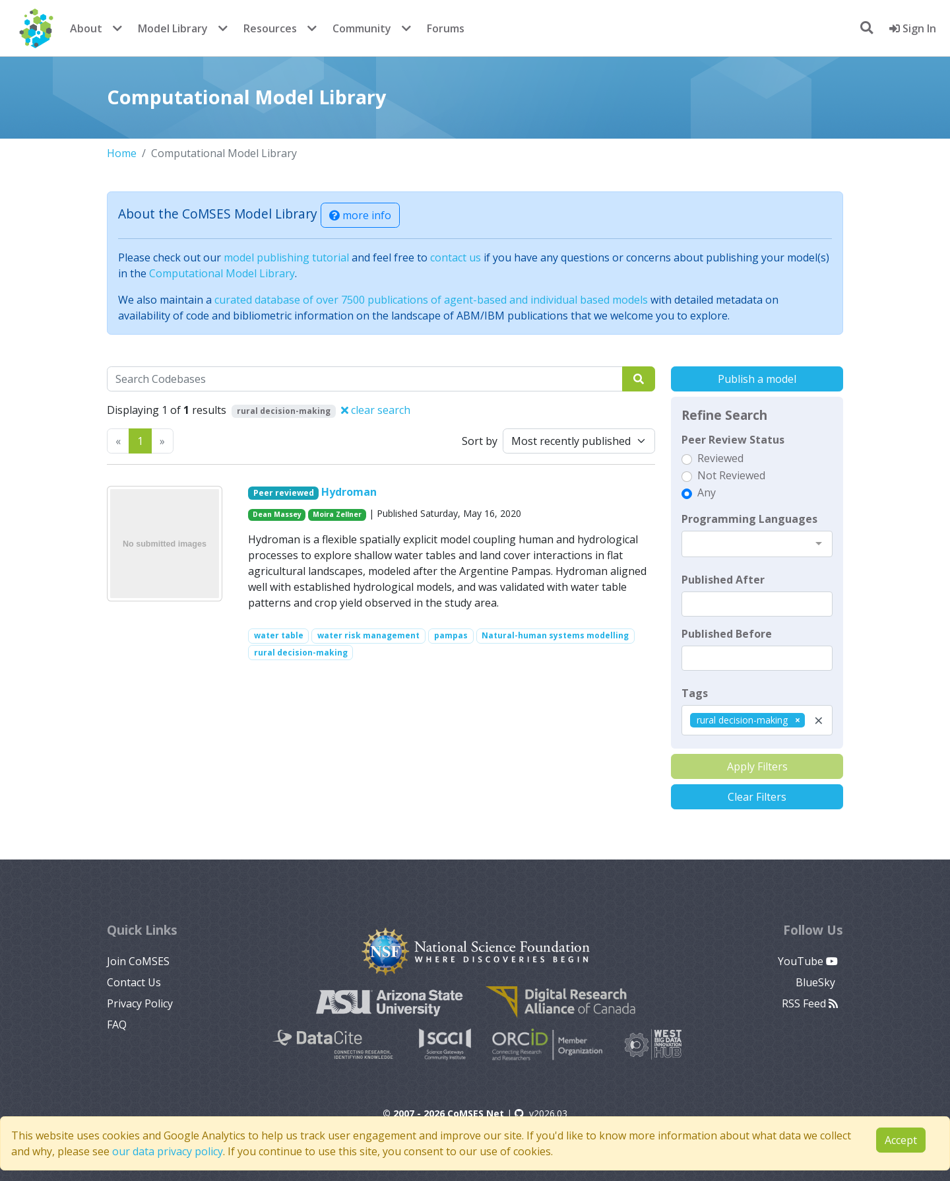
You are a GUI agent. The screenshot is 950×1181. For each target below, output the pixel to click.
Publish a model (757, 379)
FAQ (117, 1024)
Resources (270, 28)
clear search (375, 410)
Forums (445, 28)
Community (361, 28)
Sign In (912, 28)
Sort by (479, 441)
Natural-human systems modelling (555, 635)
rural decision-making (301, 652)
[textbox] (757, 604)
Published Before (726, 633)
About (86, 28)
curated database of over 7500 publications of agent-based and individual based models (431, 299)
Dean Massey (277, 514)
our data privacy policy (167, 1151)
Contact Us (134, 982)
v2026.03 (541, 1113)
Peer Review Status (732, 439)
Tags (694, 693)
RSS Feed (810, 1003)
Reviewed (720, 458)
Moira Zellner (337, 514)
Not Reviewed (731, 475)
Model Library (173, 28)
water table (278, 635)
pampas (451, 635)
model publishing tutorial (286, 257)
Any (706, 492)
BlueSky (817, 982)
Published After (723, 579)
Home (122, 153)
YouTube (808, 961)
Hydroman (349, 492)
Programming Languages (749, 518)
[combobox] (757, 544)
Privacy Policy (140, 1003)
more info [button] (360, 215)
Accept (901, 1140)
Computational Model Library (222, 273)
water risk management (368, 635)
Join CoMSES (138, 961)
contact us (455, 257)
